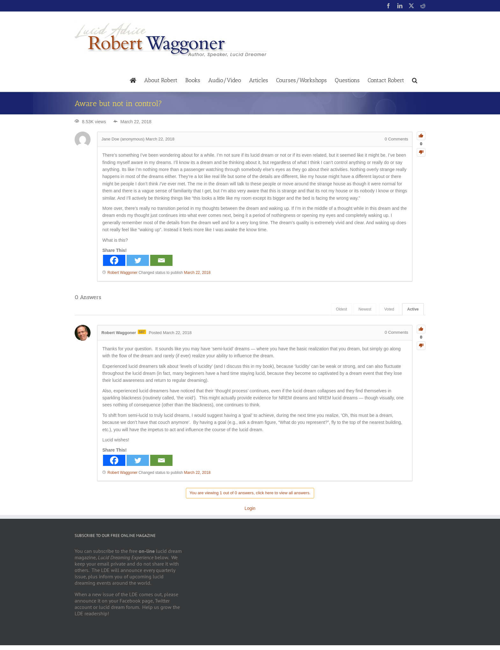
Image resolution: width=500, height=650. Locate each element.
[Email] (161, 260)
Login (250, 508)
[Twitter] (138, 260)
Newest (364, 309)
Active (413, 309)
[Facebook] (114, 260)
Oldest (341, 309)
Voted (389, 309)
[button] (414, 79)
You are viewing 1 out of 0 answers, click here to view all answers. (250, 492)
